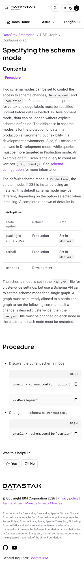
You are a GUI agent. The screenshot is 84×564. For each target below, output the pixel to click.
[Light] (65, 8)
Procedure (13, 78)
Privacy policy (68, 498)
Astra (48, 22)
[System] (76, 8)
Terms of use (12, 503)
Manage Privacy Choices (43, 503)
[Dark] (70, 8)
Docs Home (18, 22)
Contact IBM (39, 558)
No (29, 464)
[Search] (55, 8)
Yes (11, 464)
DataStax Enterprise (18, 35)
